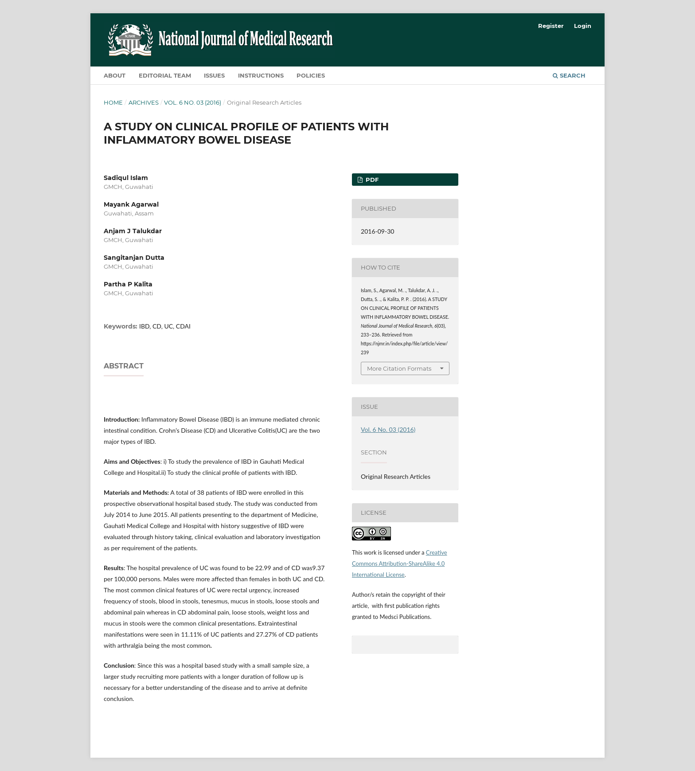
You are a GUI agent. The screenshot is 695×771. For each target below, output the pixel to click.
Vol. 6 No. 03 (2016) (192, 102)
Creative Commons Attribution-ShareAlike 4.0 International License (399, 563)
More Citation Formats (399, 368)
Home (113, 102)
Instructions (261, 75)
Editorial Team (165, 75)
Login (582, 25)
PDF (371, 179)
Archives (144, 102)
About (114, 75)
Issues (214, 75)
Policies (311, 75)
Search (569, 75)
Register (551, 25)
